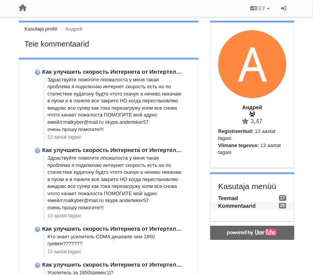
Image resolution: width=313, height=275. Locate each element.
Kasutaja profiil (40, 29)
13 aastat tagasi (64, 137)
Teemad (228, 198)
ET (260, 8)
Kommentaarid (237, 206)
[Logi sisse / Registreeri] (283, 8)
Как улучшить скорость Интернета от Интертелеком (116, 71)
